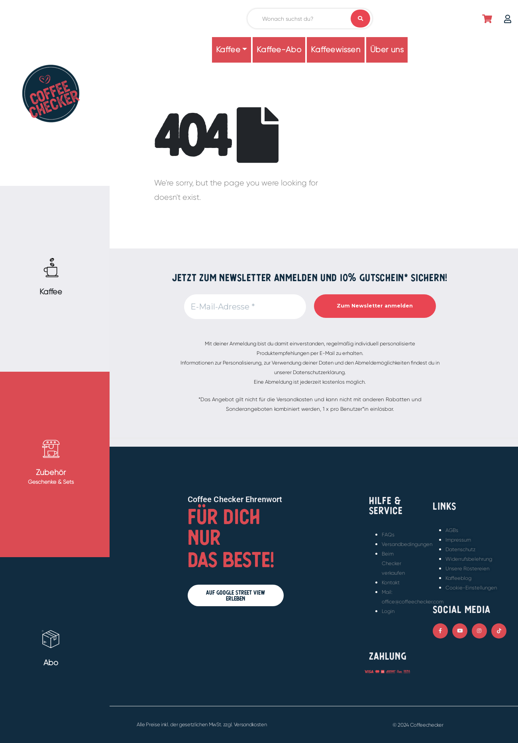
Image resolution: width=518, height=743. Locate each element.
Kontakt (391, 582)
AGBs (451, 530)
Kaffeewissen (335, 49)
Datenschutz (460, 549)
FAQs (388, 535)
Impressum (458, 540)
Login (388, 611)
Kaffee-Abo (279, 49)
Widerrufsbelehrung (468, 559)
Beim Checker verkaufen (393, 563)
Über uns (387, 49)
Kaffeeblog (458, 578)
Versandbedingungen (407, 544)
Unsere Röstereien (467, 569)
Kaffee (228, 49)
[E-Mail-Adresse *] (245, 306)
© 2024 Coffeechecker (417, 725)
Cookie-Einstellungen (471, 588)
